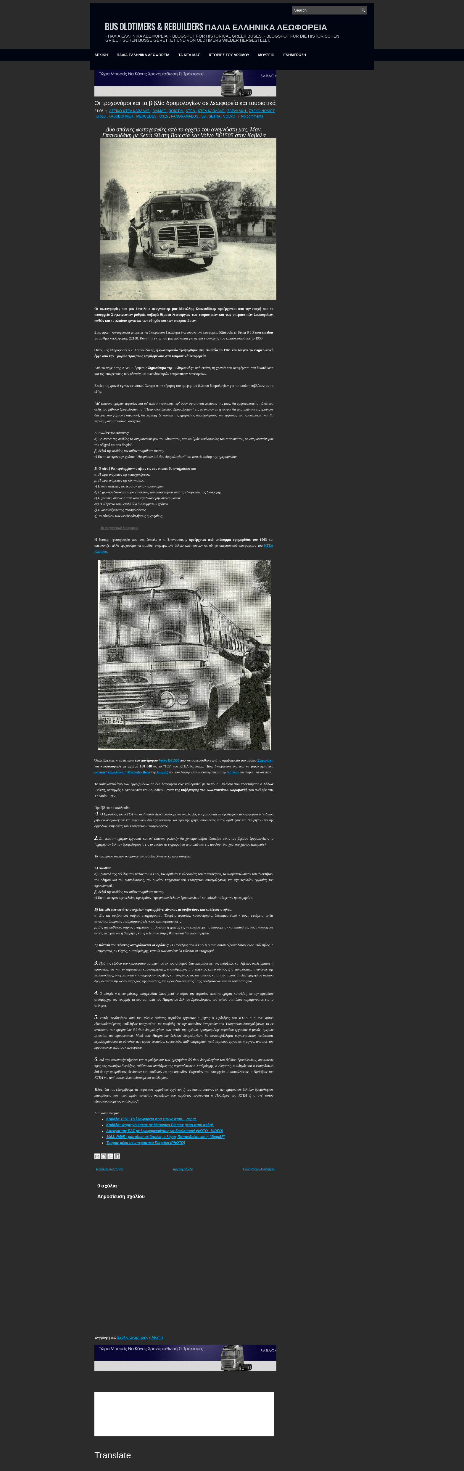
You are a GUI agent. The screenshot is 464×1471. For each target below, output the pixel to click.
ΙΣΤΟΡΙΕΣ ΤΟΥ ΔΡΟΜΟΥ (229, 55)
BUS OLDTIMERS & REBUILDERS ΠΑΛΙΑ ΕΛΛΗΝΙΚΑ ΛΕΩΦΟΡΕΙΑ (216, 26)
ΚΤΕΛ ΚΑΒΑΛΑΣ (211, 111)
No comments (252, 116)
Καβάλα (233, 772)
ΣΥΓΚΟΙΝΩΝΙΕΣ (262, 111)
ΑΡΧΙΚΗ (101, 55)
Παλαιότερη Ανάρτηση (259, 1169)
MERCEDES (146, 116)
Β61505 (173, 760)
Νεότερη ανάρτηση (109, 1169)
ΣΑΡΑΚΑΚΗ (237, 111)
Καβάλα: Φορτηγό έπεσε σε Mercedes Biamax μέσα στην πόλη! (160, 1125)
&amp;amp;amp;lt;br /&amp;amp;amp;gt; (184, 1414)
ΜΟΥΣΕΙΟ (266, 55)
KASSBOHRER (121, 116)
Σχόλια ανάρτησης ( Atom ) (140, 1337)
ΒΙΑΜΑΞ (159, 111)
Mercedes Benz (138, 772)
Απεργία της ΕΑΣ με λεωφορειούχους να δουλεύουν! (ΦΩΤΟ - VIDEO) (164, 1131)
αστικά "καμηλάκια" (110, 772)
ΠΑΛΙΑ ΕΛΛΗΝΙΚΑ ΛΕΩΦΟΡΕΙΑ (143, 55)
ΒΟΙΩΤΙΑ (176, 111)
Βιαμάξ (163, 772)
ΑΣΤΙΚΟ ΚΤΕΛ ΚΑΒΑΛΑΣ (129, 111)
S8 (204, 116)
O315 (164, 116)
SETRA (215, 116)
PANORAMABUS (185, 116)
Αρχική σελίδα (183, 1169)
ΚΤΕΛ (191, 111)
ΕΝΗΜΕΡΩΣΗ (294, 55)
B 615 (101, 116)
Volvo (163, 760)
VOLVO (229, 116)
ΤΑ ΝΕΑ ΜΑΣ (189, 55)
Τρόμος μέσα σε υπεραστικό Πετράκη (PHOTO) (145, 1143)
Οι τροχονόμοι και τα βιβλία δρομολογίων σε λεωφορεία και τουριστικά (185, 102)
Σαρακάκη (265, 760)
